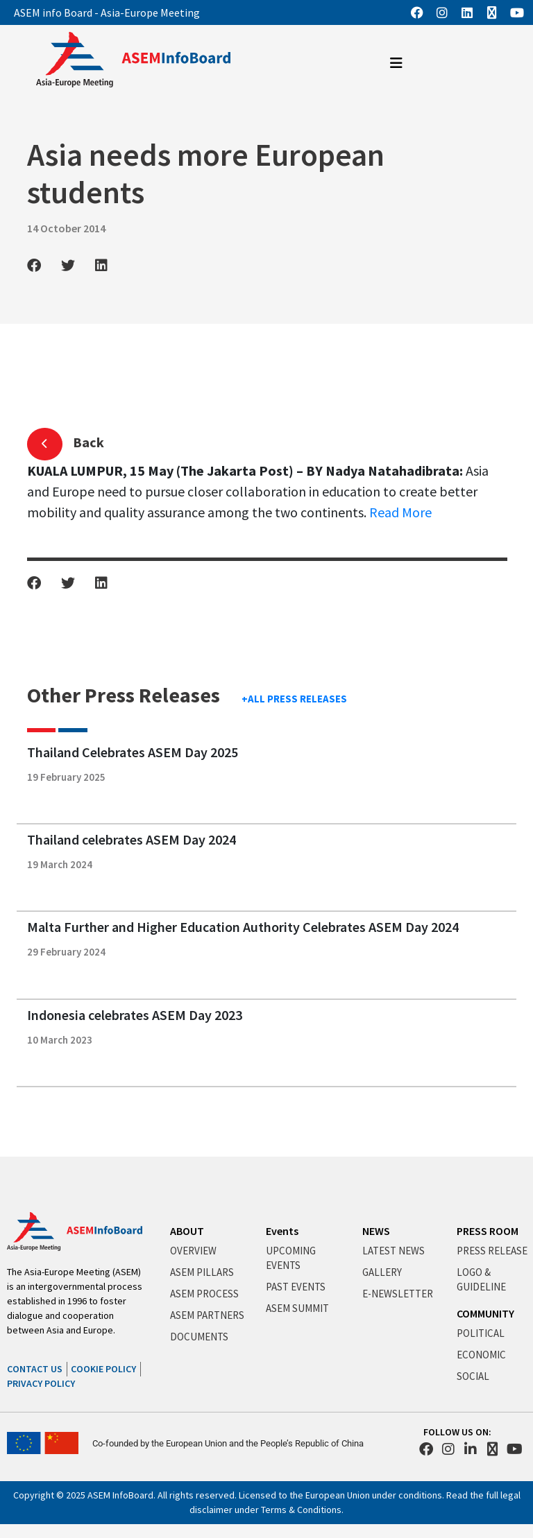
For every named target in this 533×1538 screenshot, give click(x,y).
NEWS (376, 1231)
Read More (400, 512)
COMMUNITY (485, 1313)
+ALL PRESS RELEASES (294, 698)
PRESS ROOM (487, 1231)
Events (282, 1231)
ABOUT (187, 1231)
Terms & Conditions (301, 1509)
